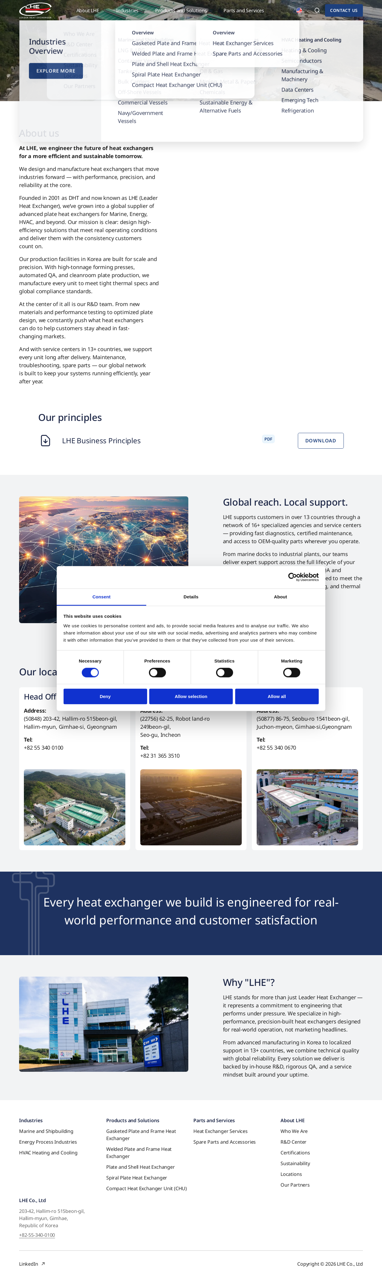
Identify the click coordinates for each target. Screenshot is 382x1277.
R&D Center (293, 1142)
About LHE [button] (87, 10)
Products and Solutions (132, 1120)
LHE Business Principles (101, 440)
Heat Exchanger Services (220, 1131)
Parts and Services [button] (244, 10)
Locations (291, 1174)
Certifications (295, 1152)
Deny (105, 696)
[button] (299, 10)
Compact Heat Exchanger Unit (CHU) (146, 1188)
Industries (30, 1120)
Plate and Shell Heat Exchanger (140, 1167)
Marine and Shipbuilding (46, 1131)
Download (320, 440)
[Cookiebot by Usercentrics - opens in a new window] (293, 577)
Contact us (344, 10)
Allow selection (191, 696)
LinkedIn (28, 1264)
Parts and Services (214, 1120)
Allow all (277, 696)
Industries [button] (127, 10)
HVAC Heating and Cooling (48, 1152)
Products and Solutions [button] (181, 10)
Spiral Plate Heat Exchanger (136, 1177)
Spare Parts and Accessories (224, 1142)
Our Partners (295, 1185)
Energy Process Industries (48, 1142)
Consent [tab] (102, 596)
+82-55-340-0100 (37, 1235)
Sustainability (295, 1163)
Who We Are (294, 1131)
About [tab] (280, 596)
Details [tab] (191, 596)
